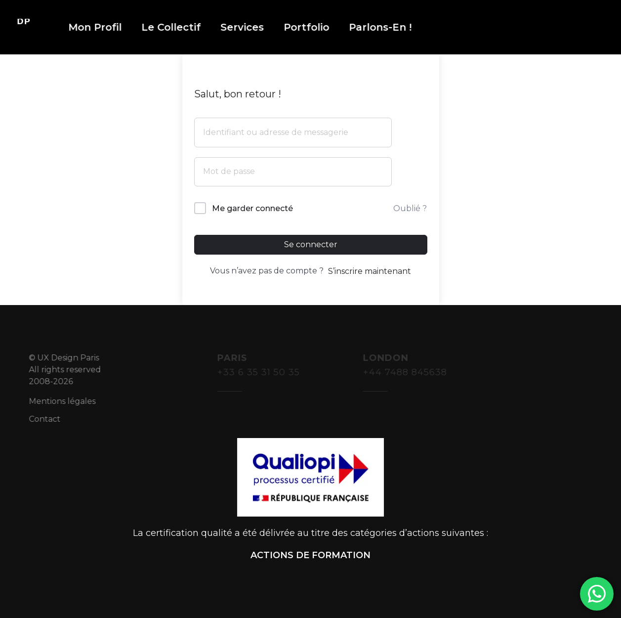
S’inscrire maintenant (369, 271)
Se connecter (310, 244)
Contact (50, 419)
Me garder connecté (252, 208)
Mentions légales (68, 401)
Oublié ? (410, 208)
